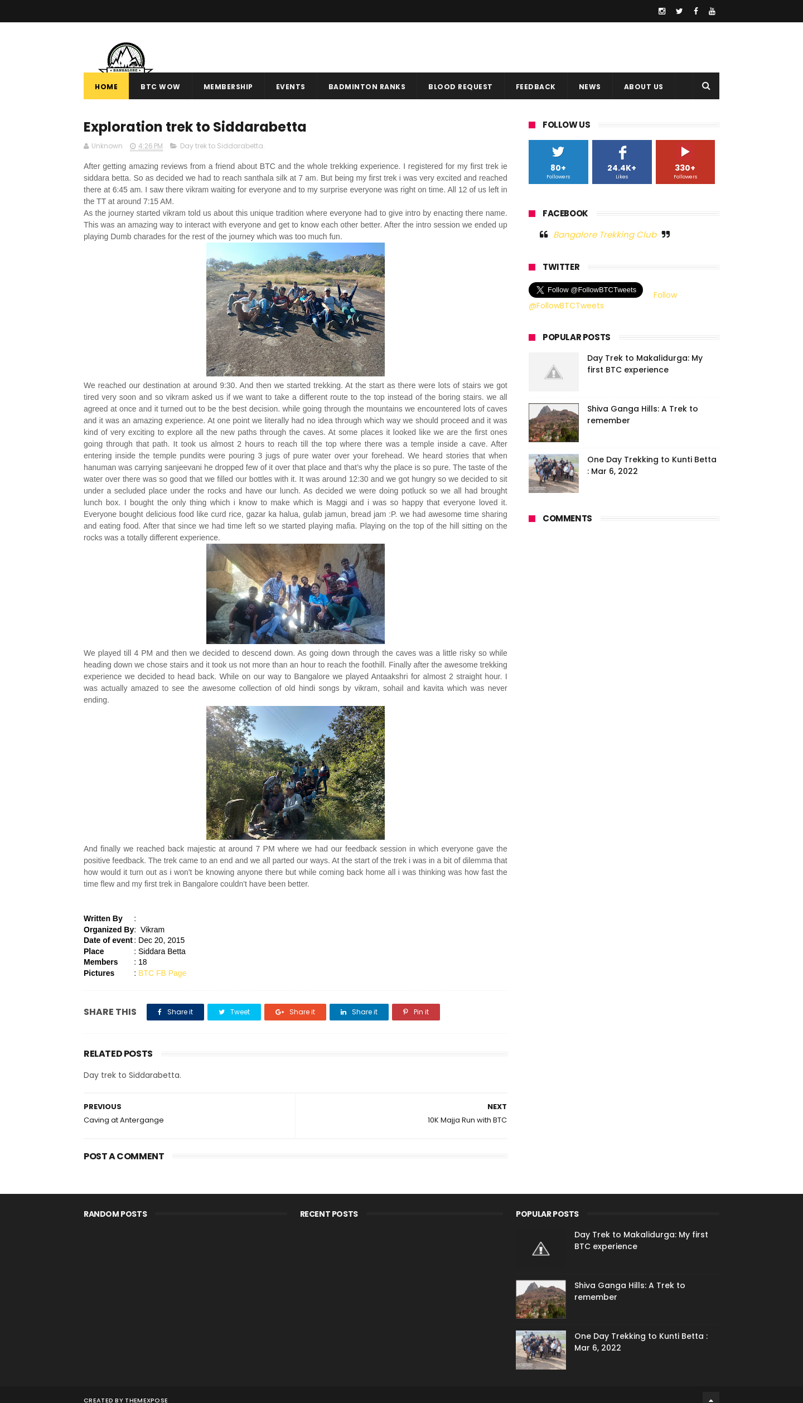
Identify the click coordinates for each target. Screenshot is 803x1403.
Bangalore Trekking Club (604, 234)
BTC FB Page (162, 973)
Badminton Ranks (367, 86)
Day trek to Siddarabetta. (222, 146)
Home (106, 86)
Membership (228, 86)
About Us (644, 86)
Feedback (536, 86)
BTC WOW (161, 86)
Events (291, 86)
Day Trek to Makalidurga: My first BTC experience (645, 363)
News (590, 86)
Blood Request (460, 86)
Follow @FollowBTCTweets (603, 300)
